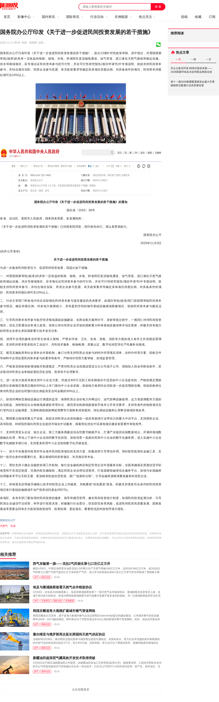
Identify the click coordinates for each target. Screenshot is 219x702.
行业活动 (98, 17)
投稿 (184, 17)
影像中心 (26, 17)
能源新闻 (12, 6)
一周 (193, 59)
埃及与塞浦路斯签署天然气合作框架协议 (62, 587)
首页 (7, 17)
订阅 (212, 17)
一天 (178, 59)
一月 (208, 59)
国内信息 (45, 577)
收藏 (198, 17)
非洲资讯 (45, 600)
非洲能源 (123, 17)
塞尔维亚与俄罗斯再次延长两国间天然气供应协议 (69, 634)
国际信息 (57, 600)
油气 (36, 577)
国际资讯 (74, 17)
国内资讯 (50, 17)
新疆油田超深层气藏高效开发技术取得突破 (64, 658)
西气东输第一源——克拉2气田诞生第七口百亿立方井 (71, 564)
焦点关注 (147, 17)
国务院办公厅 (7, 520)
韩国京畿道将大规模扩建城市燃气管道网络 (64, 611)
